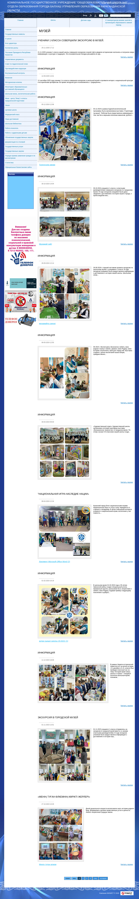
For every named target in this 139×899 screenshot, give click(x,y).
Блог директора (11, 43)
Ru (106, 15)
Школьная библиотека (13, 124)
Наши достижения (11, 119)
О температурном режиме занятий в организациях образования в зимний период (118, 22)
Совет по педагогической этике (16, 64)
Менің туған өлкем (47, 864)
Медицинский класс (12, 114)
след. (95, 878)
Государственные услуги (14, 146)
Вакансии (8, 78)
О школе (8, 39)
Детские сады (86, 20)
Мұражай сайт (45, 244)
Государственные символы (15, 34)
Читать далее (127, 57)
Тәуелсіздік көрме (47, 165)
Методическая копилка (13, 82)
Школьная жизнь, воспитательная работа (20, 94)
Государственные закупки (14, 151)
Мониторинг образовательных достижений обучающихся (16, 88)
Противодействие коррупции (15, 68)
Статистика (9, 163)
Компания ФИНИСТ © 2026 (109, 893)
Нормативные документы (14, 59)
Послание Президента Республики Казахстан (17, 54)
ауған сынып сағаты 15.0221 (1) (53, 641)
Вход (85, 15)
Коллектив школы (11, 48)
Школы (53, 20)
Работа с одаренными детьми (16, 133)
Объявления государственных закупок (19, 137)
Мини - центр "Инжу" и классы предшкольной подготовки (16, 100)
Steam (7, 105)
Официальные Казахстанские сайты (18, 167)
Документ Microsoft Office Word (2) (54, 561)
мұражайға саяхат (47, 323)
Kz (101, 15)
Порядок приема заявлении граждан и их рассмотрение (20, 157)
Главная (21, 20)
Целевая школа (11, 110)
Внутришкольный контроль (15, 73)
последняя (103, 878)
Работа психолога (11, 128)
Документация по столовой (15, 142)
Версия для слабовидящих (121, 3)
